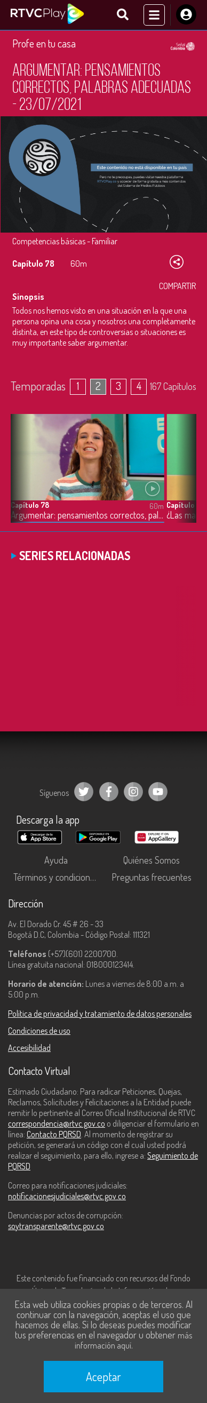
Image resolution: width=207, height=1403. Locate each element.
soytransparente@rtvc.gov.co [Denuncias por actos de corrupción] (56, 1226)
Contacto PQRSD (54, 1134)
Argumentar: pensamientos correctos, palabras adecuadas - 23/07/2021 (87, 515)
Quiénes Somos (151, 860)
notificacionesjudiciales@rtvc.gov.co (67, 1196)
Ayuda (56, 860)
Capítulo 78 (30, 504)
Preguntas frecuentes (152, 877)
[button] (183, 476)
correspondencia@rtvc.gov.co (56, 1123)
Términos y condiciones (56, 877)
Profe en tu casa (44, 43)
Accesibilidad (29, 1047)
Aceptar (103, 1376)
